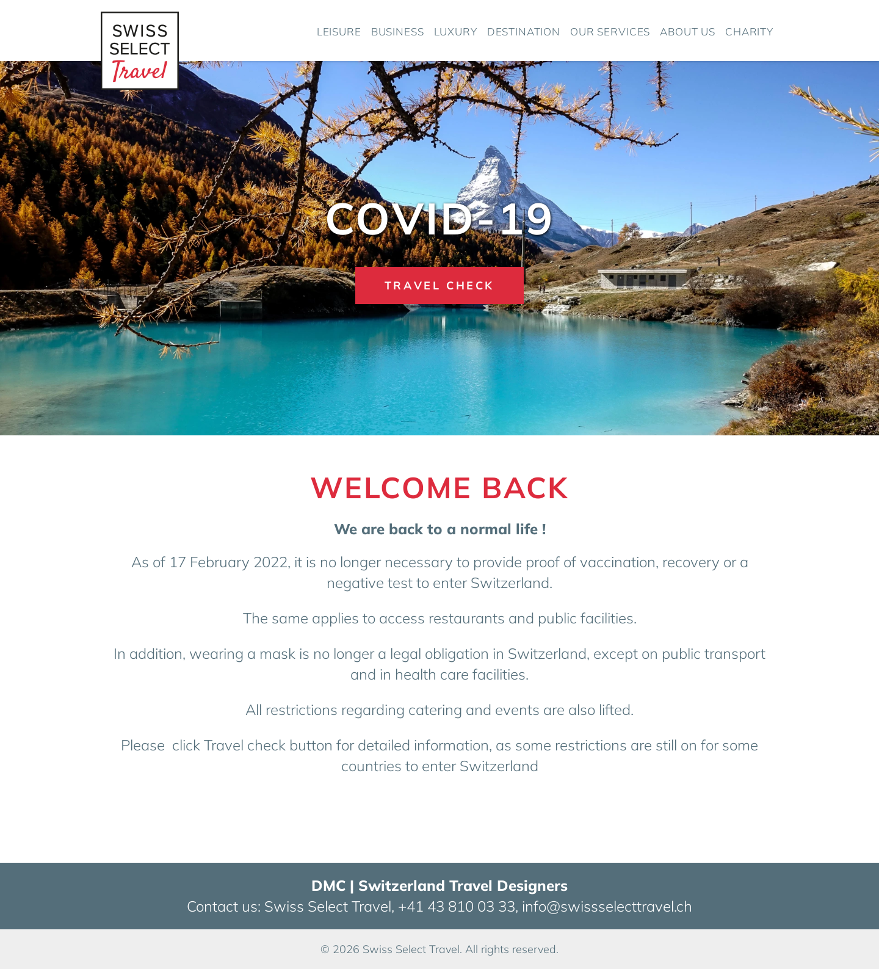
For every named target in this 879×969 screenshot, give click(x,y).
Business (397, 31)
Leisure (339, 31)
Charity (749, 31)
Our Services (610, 31)
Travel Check (439, 285)
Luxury (455, 31)
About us (687, 31)
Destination (523, 31)
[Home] (140, 48)
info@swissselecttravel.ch (607, 906)
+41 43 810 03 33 (456, 906)
